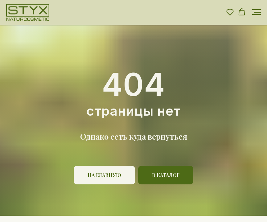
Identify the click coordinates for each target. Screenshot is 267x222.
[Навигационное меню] (256, 12)
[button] (230, 12)
